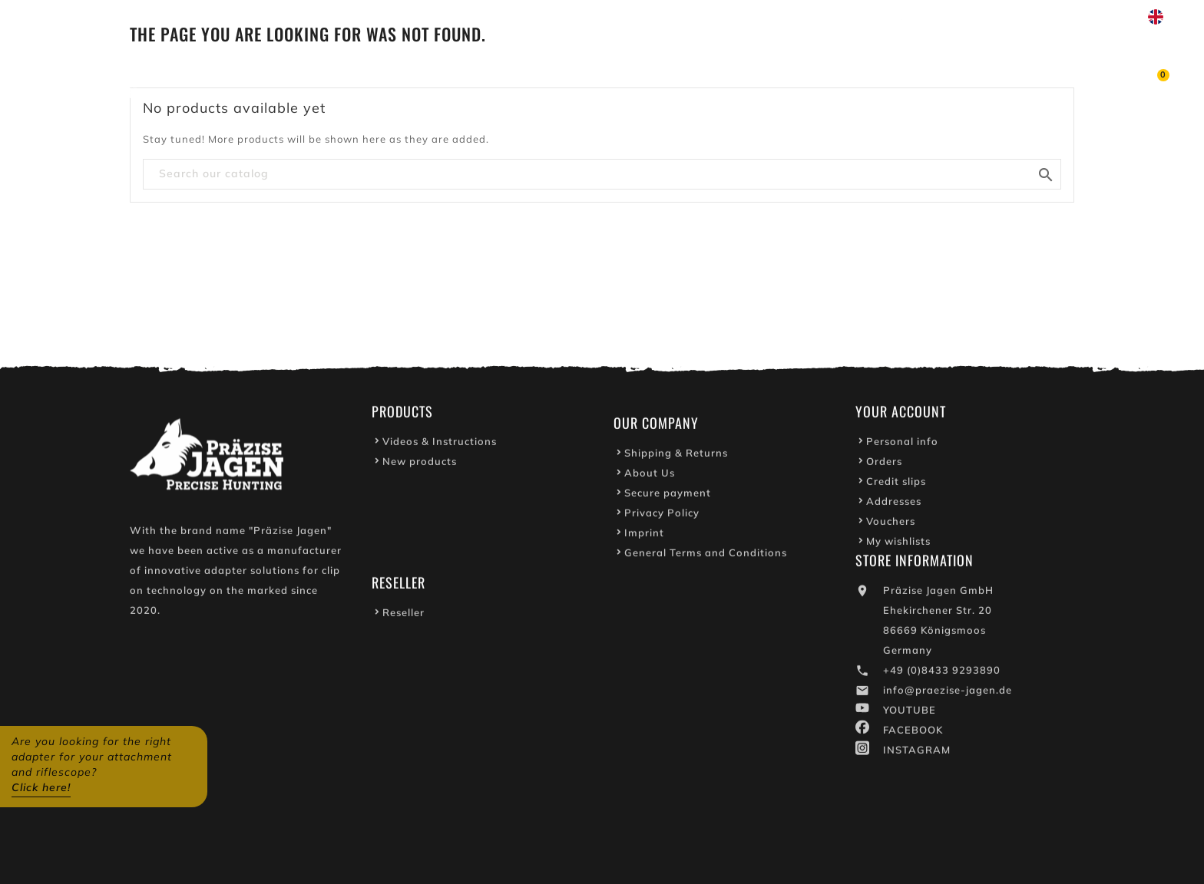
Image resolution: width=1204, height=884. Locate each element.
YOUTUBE (909, 713)
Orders (884, 464)
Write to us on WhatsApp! (985, 17)
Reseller (403, 615)
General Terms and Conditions (705, 555)
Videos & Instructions (439, 444)
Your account (900, 414)
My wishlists (898, 544)
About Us (649, 476)
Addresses (893, 504)
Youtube (863, 17)
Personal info (902, 444)
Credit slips (896, 484)
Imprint (644, 535)
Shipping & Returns (676, 456)
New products (419, 464)
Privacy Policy (662, 516)
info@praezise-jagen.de (947, 693)
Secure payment (667, 496)
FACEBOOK (913, 733)
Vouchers (890, 524)
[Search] (602, 174)
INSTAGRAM (917, 753)
